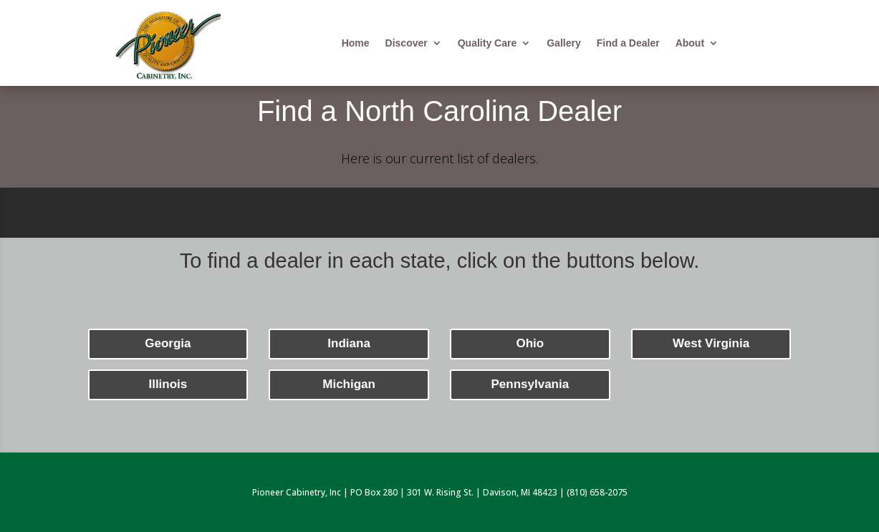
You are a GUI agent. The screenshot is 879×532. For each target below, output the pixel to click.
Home (356, 43)
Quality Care (487, 43)
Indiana (348, 343)
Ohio (530, 343)
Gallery (563, 43)
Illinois (167, 384)
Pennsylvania (530, 384)
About (690, 43)
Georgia (168, 343)
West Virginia (711, 343)
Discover (406, 43)
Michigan (348, 384)
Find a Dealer (628, 43)
